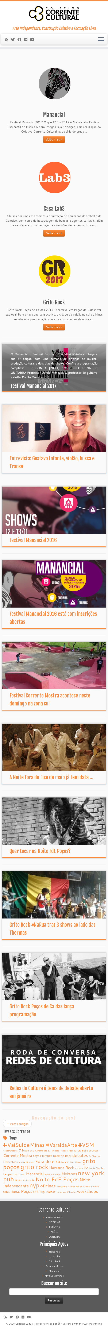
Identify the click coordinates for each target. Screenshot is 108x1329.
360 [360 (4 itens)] (32, 1150)
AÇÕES (54, 1232)
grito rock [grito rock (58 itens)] (34, 1166)
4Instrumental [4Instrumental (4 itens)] (10, 1150)
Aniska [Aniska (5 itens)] (72, 1150)
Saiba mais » (54, 139)
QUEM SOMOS (54, 1217)
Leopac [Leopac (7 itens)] (8, 1174)
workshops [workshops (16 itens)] (87, 1191)
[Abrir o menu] (101, 39)
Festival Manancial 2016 (33, 540)
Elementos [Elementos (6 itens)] (9, 1162)
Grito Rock (54, 1261)
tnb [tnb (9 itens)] (35, 1191)
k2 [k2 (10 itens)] (86, 1167)
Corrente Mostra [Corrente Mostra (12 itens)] (17, 1155)
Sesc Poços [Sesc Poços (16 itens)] (21, 1191)
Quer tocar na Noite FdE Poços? (39, 851)
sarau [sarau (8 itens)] (6, 1192)
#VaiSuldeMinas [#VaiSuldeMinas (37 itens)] (24, 1145)
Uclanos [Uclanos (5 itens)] (61, 1192)
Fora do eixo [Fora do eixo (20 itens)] (47, 1161)
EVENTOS (54, 1227)
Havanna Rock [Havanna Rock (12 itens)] (61, 1167)
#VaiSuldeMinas (54, 1276)
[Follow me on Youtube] (33, 39)
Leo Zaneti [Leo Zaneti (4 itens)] (19, 1174)
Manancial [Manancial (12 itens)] (35, 1173)
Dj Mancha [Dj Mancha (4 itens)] (94, 1156)
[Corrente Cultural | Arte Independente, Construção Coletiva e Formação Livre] (54, 13)
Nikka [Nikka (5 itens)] (18, 1180)
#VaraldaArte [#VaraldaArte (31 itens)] (61, 1145)
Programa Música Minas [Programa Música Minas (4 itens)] (69, 1186)
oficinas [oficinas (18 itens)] (48, 1186)
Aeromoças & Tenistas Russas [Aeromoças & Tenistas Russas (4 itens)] (51, 1150)
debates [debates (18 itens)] (80, 1155)
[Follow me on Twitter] (14, 39)
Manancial (54, 1271)
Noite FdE (54, 1251)
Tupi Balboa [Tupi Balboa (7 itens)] (47, 1192)
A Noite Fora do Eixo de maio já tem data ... (51, 777)
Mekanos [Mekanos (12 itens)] (69, 1173)
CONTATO (54, 1236)
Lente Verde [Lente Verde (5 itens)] (96, 1168)
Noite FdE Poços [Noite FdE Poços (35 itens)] (57, 1179)
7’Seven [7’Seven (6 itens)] (24, 1150)
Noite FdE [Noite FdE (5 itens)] (28, 1180)
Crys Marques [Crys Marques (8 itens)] (42, 1156)
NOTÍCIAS (54, 1222)
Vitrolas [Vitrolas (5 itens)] (71, 1192)
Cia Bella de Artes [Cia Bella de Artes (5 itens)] (88, 1150)
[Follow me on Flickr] (27, 39)
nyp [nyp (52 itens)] (34, 1185)
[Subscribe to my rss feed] (8, 39)
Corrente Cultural (24, 1323)
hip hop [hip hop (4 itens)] (79, 1168)
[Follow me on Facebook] (21, 39)
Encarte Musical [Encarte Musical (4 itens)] (25, 1162)
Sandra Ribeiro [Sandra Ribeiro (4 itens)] (91, 1186)
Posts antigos (17, 1124)
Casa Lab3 (54, 1256)
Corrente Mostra (54, 1266)
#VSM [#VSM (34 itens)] (86, 1145)
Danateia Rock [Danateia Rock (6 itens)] (62, 1156)
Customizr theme (92, 1323)
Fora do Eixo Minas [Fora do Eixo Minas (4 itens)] (71, 1162)
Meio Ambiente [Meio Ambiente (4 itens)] (53, 1174)
